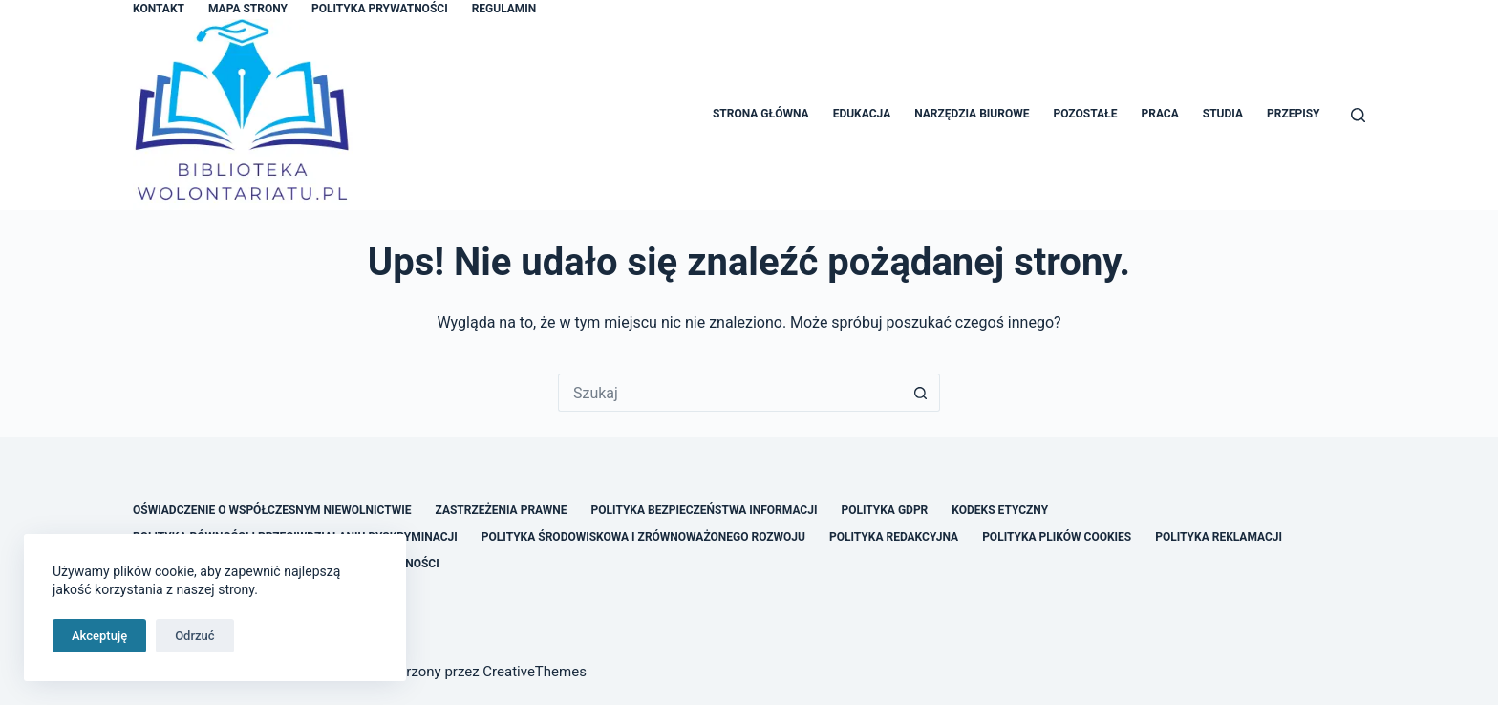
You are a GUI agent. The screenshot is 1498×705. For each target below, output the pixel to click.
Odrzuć (194, 636)
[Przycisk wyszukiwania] (921, 393)
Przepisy (1293, 113)
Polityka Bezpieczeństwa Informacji (704, 510)
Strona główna (761, 113)
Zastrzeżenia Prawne (501, 510)
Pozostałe (1085, 113)
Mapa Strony (248, 8)
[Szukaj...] (730, 393)
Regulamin (504, 8)
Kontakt (158, 8)
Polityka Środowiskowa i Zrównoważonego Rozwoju (643, 537)
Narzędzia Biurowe (971, 113)
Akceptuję (99, 636)
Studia (1223, 113)
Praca (1159, 113)
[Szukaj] (1358, 115)
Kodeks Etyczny (1000, 510)
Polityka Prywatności (379, 8)
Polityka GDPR (884, 510)
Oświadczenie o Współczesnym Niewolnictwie (272, 510)
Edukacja (862, 113)
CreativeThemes (534, 671)
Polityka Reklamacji (1218, 537)
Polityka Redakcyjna (893, 537)
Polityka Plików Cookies (1056, 537)
